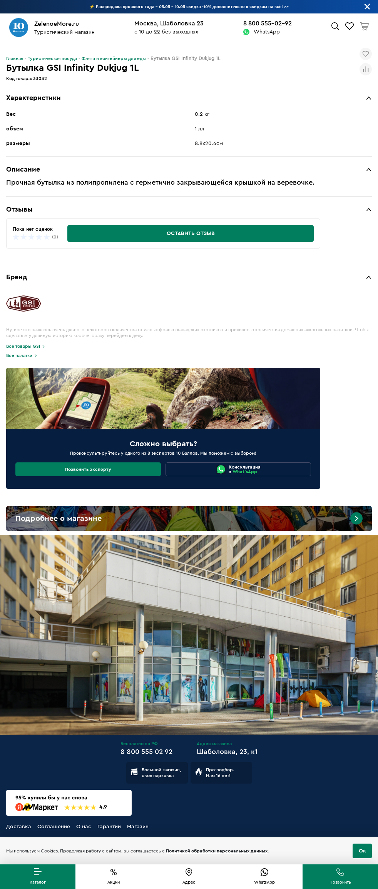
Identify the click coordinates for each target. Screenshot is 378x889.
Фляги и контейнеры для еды (114, 58)
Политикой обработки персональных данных (217, 851)
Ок (362, 851)
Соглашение (53, 826)
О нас (83, 826)
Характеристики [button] (33, 97)
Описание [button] (23, 169)
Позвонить (340, 882)
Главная (14, 58)
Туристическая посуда (52, 58)
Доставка (18, 826)
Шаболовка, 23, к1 (227, 751)
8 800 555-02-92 (267, 23)
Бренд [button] (16, 277)
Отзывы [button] (19, 209)
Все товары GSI (23, 346)
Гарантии (109, 826)
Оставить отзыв (191, 233)
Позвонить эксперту (88, 469)
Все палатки (19, 355)
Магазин (138, 826)
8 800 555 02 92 (146, 751)
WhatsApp (267, 32)
